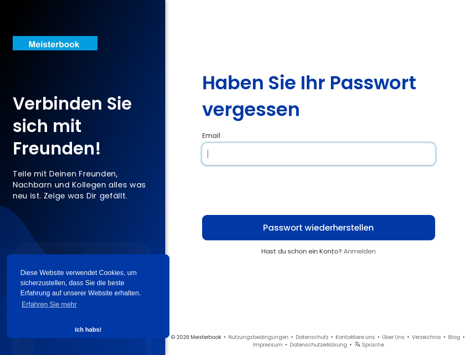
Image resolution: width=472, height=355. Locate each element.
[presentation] (256, 187)
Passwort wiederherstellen (318, 228)
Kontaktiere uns (355, 337)
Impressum (268, 344)
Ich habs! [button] (88, 329)
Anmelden (360, 251)
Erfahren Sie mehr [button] (49, 304)
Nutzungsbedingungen (258, 337)
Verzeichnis (426, 337)
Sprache (369, 344)
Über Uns (393, 337)
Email (211, 135)
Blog (454, 337)
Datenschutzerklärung (318, 344)
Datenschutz (312, 337)
